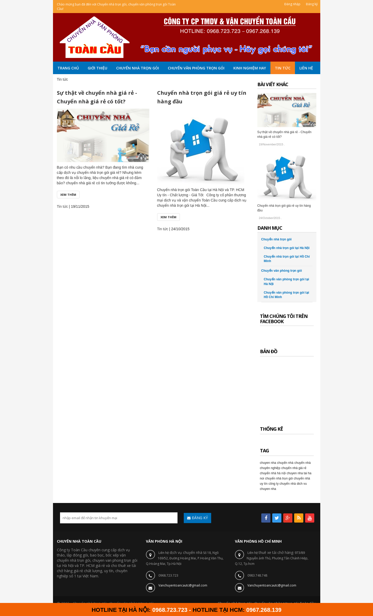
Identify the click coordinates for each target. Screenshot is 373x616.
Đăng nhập (292, 4)
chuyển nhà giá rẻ (293, 468)
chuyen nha (268, 463)
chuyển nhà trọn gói (279, 478)
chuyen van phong (107, 560)
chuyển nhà (285, 463)
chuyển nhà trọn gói (73, 560)
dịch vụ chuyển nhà (186, 552)
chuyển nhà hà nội (273, 473)
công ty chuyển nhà (282, 483)
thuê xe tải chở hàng (276, 552)
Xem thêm (68, 195)
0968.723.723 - (172, 610)
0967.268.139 (264, 610)
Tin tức (62, 206)
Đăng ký (312, 4)
